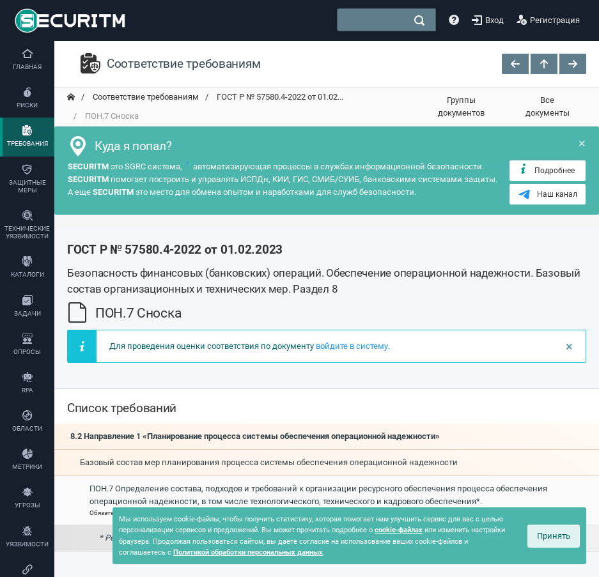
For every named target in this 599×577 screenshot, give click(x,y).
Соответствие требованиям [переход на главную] (145, 97)
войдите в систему (352, 346)
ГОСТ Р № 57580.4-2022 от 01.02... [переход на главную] (279, 97)
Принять (553, 536)
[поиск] (419, 20)
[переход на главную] (71, 97)
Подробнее (546, 170)
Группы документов (461, 106)
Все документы (547, 106)
